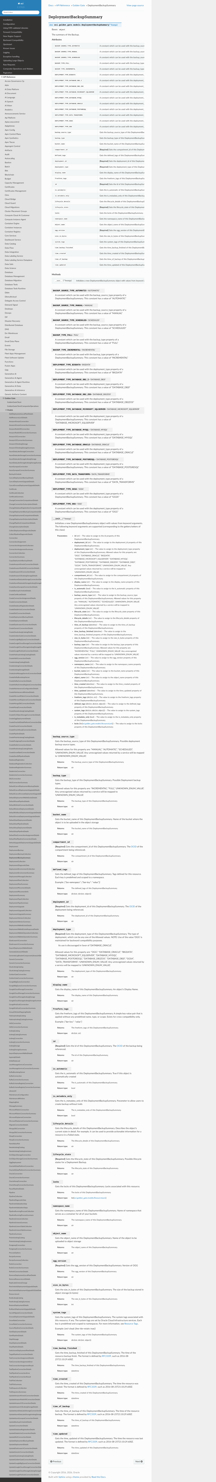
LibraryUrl (12, 1091)
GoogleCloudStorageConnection (21, 989)
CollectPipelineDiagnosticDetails (21, 534)
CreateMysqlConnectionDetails (20, 707)
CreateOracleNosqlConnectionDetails (22, 730)
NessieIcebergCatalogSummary (20, 1151)
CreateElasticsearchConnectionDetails (23, 624)
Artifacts (8, 150)
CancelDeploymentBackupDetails (21, 478)
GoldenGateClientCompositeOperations (23, 406)
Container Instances (13, 228)
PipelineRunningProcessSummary (21, 1215)
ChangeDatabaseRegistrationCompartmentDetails (25, 508)
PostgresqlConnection (17, 1245)
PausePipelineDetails (16, 1189)
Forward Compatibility (12, 32)
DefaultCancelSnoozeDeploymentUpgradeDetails (25, 794)
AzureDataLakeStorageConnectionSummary (25, 455)
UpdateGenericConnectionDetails (21, 1452)
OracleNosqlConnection (18, 1181)
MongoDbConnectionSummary (20, 1132)
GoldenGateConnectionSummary (21, 978)
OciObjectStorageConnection (20, 1155)
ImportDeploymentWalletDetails (20, 1053)
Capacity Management (14, 183)
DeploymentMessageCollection (20, 876)
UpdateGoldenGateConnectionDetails (23, 1459)
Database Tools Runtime (15, 289)
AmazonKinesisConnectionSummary (22, 425)
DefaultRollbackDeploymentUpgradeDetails (25, 812)
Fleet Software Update (14, 358)
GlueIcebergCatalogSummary (19, 970)
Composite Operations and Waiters (18, 69)
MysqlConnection (15, 1136)
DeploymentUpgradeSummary (20, 914)
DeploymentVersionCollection (20, 918)
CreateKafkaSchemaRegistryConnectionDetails (25, 685)
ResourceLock (14, 1294)
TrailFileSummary (15, 1384)
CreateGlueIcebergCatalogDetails (21, 632)
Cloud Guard (10, 203)
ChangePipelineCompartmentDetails (22, 523)
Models (9, 410)
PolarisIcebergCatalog (17, 1238)
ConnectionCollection (17, 553)
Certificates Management (15, 191)
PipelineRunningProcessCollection (21, 1211)
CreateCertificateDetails (17, 594)
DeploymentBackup (16, 850)
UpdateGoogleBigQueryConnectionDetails (24, 1463)
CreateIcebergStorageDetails (19, 670)
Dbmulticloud (11, 297)
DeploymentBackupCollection (20, 854)
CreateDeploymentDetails (18, 621)
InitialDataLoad (14, 1061)
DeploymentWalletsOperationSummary (23, 937)
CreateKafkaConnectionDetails (20, 681)
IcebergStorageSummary (18, 1049)
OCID (134, 847)
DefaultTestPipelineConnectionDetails (23, 839)
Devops (8, 313)
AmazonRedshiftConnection (19, 429)
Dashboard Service (13, 240)
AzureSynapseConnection (18, 466)
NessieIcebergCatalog (17, 1147)
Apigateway (10, 126)
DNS (7, 329)
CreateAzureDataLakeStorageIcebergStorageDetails (25, 583)
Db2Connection (15, 779)
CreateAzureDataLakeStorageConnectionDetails (25, 579)
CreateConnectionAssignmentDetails (22, 598)
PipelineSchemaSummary (18, 1222)
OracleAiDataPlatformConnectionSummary (24, 1170)
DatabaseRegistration (17, 760)
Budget (8, 179)
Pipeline (12, 1192)
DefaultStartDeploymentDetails (20, 820)
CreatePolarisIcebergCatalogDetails (21, 737)
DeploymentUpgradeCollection (20, 910)
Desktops (9, 309)
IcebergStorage (14, 1046)
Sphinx (62, 1477)
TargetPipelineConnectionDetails (21, 1354)
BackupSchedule (15, 474)
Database (9, 272)
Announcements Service (15, 114)
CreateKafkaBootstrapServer (19, 677)
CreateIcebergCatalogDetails (19, 662)
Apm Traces (10, 142)
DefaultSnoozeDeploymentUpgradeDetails (24, 816)
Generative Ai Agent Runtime (17, 382)
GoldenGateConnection (17, 974)
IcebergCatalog (14, 1031)
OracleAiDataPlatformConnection (21, 1166)
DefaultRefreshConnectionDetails (21, 805)
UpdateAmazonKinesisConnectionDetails (24, 1395)
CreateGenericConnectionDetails (21, 628)
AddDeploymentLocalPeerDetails (21, 414)
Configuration (9, 24)
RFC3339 (106, 1356)
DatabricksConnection (17, 771)
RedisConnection (15, 1264)
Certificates (9, 187)
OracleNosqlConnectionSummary (21, 1185)
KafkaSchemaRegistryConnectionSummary (24, 1087)
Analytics (9, 110)
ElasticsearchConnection (18, 940)
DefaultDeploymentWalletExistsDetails (23, 798)
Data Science (10, 268)
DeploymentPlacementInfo (19, 892)
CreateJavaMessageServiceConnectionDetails (25, 673)
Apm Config (10, 130)
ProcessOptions (15, 1253)
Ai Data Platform (12, 89)
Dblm (7, 293)
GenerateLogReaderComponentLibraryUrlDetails (25, 955)
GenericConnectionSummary (19, 963)
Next (139, 1461)
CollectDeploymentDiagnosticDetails (22, 530)
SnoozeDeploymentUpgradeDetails (22, 1317)
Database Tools (11, 285)
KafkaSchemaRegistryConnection (21, 1083)
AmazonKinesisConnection (19, 421)
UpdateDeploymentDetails (18, 1444)
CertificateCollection (16, 493)
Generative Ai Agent (13, 378)
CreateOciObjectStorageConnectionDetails (24, 715)
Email (7, 337)
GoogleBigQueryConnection (19, 982)
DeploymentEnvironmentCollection (22, 869)
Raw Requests (9, 65)
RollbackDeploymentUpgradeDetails (22, 1309)
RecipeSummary (15, 1256)
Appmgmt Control (12, 146)
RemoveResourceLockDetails (19, 1279)
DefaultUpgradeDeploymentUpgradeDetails (25, 843)
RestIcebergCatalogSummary (19, 1301)
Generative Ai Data (13, 386)
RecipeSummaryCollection (18, 1260)
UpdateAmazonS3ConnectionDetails (22, 1403)
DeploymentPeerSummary (18, 884)
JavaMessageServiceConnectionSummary (24, 1068)
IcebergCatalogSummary (18, 1034)
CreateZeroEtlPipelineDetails (19, 756)
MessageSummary (15, 1106)
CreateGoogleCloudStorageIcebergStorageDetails (25, 647)
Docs (50, 5)
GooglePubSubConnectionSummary (22, 1008)
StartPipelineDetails (16, 1335)
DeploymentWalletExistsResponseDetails (24, 929)
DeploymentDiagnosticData (19, 865)
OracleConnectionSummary (19, 1177)
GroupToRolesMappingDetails (20, 1012)
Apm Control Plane (13, 134)
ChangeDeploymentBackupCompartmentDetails (25, 512)
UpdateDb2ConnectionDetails (20, 1437)
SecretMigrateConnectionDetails (21, 1313)
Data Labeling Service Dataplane (18, 260)
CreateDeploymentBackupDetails (21, 617)
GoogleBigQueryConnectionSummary (23, 986)
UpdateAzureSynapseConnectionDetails (23, 1418)
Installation (8, 20)
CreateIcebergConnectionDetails (21, 666)
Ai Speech (9, 102)
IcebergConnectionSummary (19, 1042)
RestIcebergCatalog (16, 1298)
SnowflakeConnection (17, 1320)
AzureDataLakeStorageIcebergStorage (22, 459)
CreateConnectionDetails (18, 602)
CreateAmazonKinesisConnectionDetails (23, 564)
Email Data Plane (12, 341)
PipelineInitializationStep (18, 1204)
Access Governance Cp (14, 81)
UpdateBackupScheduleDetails (20, 1422)
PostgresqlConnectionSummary (20, 1249)
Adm (7, 85)
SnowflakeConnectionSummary (20, 1324)
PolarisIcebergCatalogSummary (20, 1241)
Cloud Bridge (10, 199)
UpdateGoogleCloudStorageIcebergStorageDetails (25, 1471)
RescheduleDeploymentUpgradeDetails (23, 1286)
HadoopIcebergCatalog (17, 1016)
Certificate (13, 489)
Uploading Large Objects (13, 61)
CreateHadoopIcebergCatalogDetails (22, 654)
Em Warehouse (11, 333)
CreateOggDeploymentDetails (20, 718)
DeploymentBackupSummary (19, 858)
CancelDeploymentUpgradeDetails (21, 481)
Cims (7, 195)
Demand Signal (11, 305)
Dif (6, 317)
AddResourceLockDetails (18, 417)
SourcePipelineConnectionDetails (21, 1328)
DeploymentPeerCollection (19, 880)
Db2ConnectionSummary (18, 782)
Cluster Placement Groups (16, 211)
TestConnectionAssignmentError (21, 1362)
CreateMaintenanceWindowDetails (21, 692)
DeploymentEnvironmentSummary (21, 873)
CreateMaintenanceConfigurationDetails (23, 688)
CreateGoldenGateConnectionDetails (22, 636)
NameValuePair (14, 1144)
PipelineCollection (15, 1196)
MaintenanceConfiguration (19, 1095)
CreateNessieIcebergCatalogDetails (21, 711)
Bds (6, 171)
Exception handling (11, 57)
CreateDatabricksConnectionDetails (22, 609)
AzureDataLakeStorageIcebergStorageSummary (25, 463)
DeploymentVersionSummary (19, 922)
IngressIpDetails (14, 1057)
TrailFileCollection (15, 1380)
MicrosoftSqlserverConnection (20, 1117)
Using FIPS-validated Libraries (15, 28)
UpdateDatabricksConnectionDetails (22, 1433)
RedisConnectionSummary (19, 1268)
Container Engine (12, 223)
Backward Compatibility (13, 40)
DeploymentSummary (17, 895)
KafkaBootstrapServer (17, 1072)
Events (7, 345)
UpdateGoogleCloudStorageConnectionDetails (25, 1467)
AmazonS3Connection (17, 436)
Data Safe (9, 264)
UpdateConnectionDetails (18, 1426)
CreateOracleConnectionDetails (20, 726)
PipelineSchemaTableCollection (20, 1226)
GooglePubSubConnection (19, 1004)
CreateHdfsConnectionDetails (20, 658)
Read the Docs (99, 1477)
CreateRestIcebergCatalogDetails (21, 749)
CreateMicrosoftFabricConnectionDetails (24, 696)
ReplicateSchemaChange (18, 1283)
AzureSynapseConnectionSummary (22, 470)
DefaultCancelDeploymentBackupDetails (24, 786)
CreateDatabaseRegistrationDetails (21, 606)
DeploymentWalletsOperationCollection (23, 933)
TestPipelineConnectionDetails (20, 1369)
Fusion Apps (10, 366)
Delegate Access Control (15, 301)
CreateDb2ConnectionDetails (19, 613)
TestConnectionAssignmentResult (21, 1365)
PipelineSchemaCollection (18, 1219)
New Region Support (12, 36)
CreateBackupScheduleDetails (20, 591)
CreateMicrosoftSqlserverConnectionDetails (25, 700)
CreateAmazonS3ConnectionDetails (22, 572)
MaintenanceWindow (17, 1098)
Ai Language (10, 97)
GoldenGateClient (14, 402)
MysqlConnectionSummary (19, 1140)
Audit (7, 154)
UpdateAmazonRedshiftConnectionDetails (24, 1399)
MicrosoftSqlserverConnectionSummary (23, 1121)
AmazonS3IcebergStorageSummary (22, 448)
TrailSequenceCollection (18, 1388)
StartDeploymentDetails (17, 1332)
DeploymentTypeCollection (19, 899)
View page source (135, 5)
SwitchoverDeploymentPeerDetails (21, 1350)
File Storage (10, 350)
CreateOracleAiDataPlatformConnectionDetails (25, 722)
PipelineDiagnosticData (17, 1200)
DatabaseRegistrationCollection (20, 764)
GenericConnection (16, 959)
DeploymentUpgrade (16, 906)
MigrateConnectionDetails (18, 1125)
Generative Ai (10, 374)
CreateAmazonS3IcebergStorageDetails (23, 576)
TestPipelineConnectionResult (20, 1377)
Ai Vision (8, 106)
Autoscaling (10, 158)
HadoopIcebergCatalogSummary (21, 1019)
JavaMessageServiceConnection (20, 1064)
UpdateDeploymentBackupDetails (21, 1441)
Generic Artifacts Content (16, 394)
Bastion (8, 163)
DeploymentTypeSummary (18, 903)
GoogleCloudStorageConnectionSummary (24, 993)
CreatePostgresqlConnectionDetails (22, 741)
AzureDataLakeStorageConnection (21, 451)
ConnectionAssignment (17, 542)
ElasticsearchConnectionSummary (21, 944)
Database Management (15, 276)
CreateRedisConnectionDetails (20, 745)
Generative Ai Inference (15, 390)
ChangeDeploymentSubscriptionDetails (23, 519)
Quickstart (7, 44)
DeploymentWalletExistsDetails (20, 925)
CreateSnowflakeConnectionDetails (22, 752)
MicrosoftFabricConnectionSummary (22, 1113)
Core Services (10, 236)
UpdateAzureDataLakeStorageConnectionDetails (25, 1411)
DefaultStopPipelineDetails (19, 831)
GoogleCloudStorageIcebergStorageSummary (25, 1000)
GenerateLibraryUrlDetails (18, 952)
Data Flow (9, 248)
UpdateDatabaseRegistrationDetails (22, 1429)
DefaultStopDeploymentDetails (20, 828)
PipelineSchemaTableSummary (20, 1230)
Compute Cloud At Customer (17, 215)
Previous (55, 1461)
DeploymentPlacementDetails (20, 888)
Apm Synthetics (11, 138)
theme (76, 1477)
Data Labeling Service (14, 256)
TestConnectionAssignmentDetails (21, 1358)
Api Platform (10, 118)
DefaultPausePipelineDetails (19, 801)
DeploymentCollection (17, 861)
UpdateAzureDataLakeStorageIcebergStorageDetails (25, 1414)
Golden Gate (9, 398)
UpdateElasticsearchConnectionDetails (23, 1448)
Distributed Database (14, 325)
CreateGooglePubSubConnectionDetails (23, 651)
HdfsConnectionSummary (18, 1027)
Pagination (7, 73)
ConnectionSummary (17, 557)
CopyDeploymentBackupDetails (20, 560)
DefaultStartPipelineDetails (19, 824)
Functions (9, 362)
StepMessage (14, 1339)
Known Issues (9, 48)
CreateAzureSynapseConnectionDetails (23, 587)
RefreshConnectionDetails (18, 1271)
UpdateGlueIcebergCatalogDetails (21, 1456)
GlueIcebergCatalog (16, 967)
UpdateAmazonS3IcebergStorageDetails (23, 1407)
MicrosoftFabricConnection (19, 1110)
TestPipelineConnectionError (19, 1373)
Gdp (6, 370)
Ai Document (10, 93)
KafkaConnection (15, 1076)
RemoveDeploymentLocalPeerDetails (22, 1275)
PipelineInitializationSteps (18, 1207)
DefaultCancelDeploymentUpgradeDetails (24, 790)
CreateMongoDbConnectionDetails (22, 703)
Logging (6, 52)
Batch (7, 167)
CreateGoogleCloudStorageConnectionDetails (25, 643)
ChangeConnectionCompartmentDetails (23, 500)
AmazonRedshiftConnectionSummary (23, 433)
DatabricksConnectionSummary (20, 775)
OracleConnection (15, 1174)
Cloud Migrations (12, 207)
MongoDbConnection (17, 1128)
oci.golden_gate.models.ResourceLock (90, 1198)
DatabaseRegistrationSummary (20, 767)
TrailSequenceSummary (17, 1392)
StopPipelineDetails (16, 1347)
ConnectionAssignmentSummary (21, 549)
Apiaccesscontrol (12, 122)
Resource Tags (131, 1324)
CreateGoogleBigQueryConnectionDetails (24, 639)
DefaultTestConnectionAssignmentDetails (24, 835)
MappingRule (14, 1102)
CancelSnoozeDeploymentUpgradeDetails (24, 485)
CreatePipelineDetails (17, 734)
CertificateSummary (16, 497)
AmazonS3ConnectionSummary (20, 440)
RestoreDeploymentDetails (19, 1305)
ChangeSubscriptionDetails (19, 527)
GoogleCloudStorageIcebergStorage (22, 997)
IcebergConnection (16, 1038)
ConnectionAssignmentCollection (21, 545)
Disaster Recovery (12, 321)
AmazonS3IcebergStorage (18, 444)
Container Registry (12, 232)
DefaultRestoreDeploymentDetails (21, 809)
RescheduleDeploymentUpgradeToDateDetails (25, 1290)
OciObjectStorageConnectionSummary (23, 1159)
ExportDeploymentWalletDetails (20, 948)
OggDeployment (15, 1162)
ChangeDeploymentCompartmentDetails (24, 515)
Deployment (13, 846)
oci (21, 3)
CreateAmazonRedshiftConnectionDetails (24, 568)
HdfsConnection (15, 1023)
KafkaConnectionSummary (19, 1080)
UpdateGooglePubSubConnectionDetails (24, 1475)
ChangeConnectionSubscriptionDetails (23, 504)
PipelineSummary (15, 1234)
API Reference (8, 77)
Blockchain (9, 175)
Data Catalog (10, 244)
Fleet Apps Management (15, 354)
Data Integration (12, 252)
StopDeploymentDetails (17, 1343)
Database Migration (13, 280)
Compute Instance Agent (15, 219)
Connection (13, 538)
